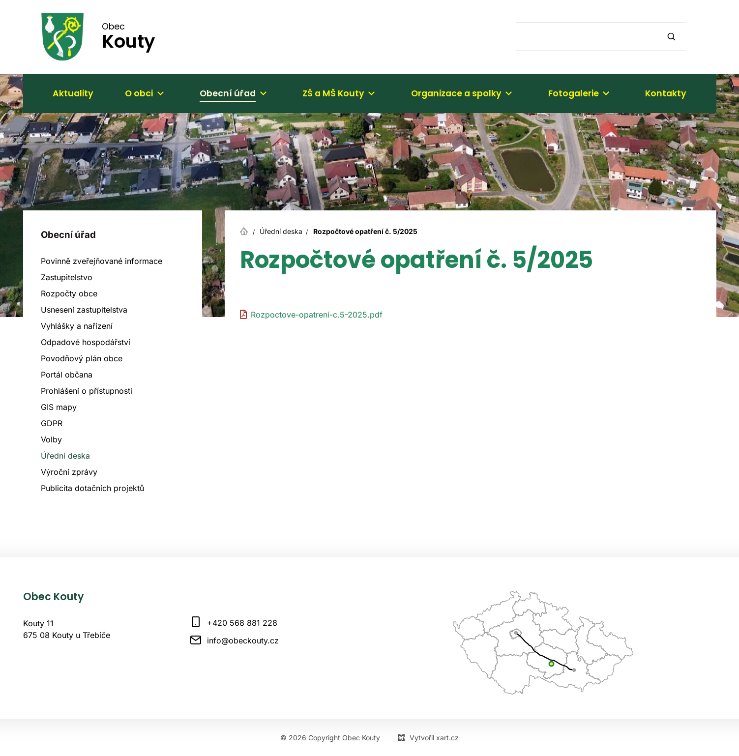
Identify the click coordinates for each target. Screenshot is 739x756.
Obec (128, 36)
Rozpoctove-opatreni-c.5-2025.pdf (317, 315)
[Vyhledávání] (672, 37)
